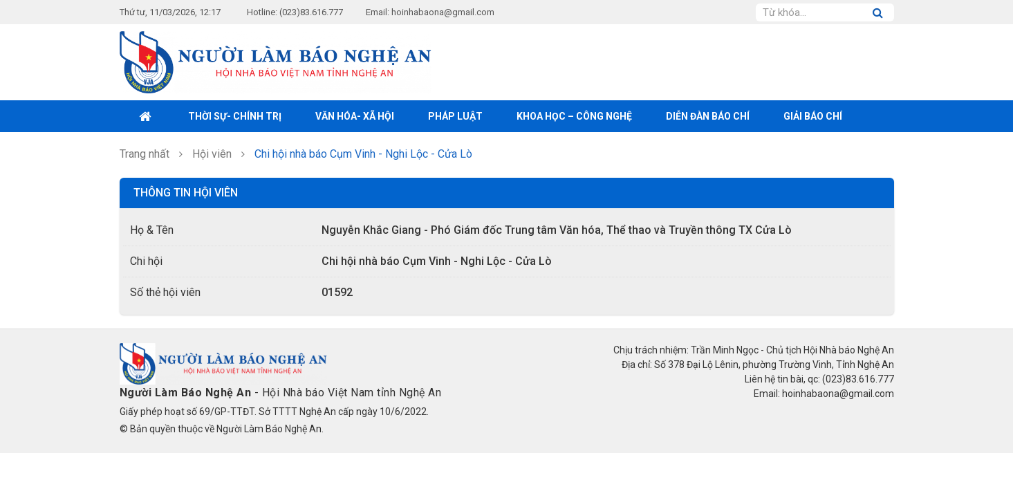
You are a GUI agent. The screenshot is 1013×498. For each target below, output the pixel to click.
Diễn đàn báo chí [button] (708, 116)
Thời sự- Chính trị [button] (234, 116)
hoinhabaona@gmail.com (442, 12)
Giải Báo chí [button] (812, 116)
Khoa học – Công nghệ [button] (574, 116)
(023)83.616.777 (311, 12)
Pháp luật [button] (455, 116)
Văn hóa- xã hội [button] (354, 116)
